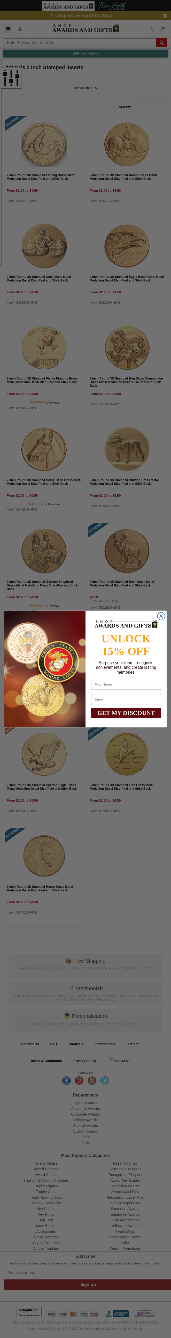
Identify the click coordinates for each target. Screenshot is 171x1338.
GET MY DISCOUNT (126, 713)
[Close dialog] (161, 616)
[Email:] (126, 699)
